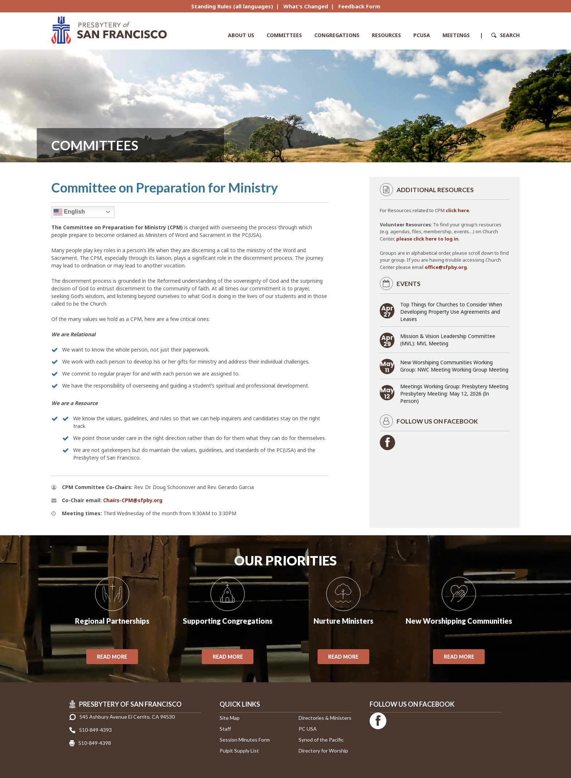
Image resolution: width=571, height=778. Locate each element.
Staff (225, 729)
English (69, 212)
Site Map (230, 718)
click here (457, 210)
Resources (386, 35)
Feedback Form (359, 6)
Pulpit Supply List (239, 750)
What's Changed (305, 6)
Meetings (456, 35)
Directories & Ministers (325, 718)
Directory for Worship (323, 750)
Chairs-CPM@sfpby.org (132, 500)
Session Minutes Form (245, 740)
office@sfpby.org (446, 267)
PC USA (308, 729)
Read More (112, 657)
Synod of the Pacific (321, 740)
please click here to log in (427, 238)
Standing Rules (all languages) (232, 6)
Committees (284, 35)
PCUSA (421, 35)
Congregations (336, 35)
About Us (241, 35)
